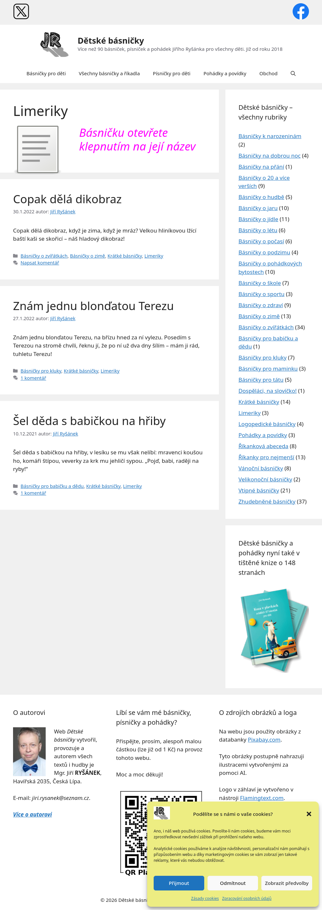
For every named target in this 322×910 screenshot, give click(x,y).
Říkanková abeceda (263, 446)
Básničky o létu (257, 230)
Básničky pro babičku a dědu (52, 486)
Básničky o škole (259, 283)
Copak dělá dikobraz (67, 198)
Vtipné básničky (258, 490)
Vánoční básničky (260, 468)
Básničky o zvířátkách (44, 256)
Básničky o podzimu (264, 252)
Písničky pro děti (172, 73)
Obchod (268, 73)
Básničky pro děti (46, 73)
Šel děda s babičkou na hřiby (89, 420)
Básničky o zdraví (260, 305)
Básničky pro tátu (261, 379)
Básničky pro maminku (268, 368)
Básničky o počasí (261, 241)
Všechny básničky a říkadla (109, 73)
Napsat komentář (40, 263)
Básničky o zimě (87, 256)
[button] (309, 814)
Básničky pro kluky (41, 371)
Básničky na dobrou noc (269, 155)
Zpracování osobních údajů (246, 898)
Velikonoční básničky (265, 479)
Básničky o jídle (258, 219)
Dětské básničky (111, 40)
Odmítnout (233, 883)
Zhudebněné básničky (267, 501)
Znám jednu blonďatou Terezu (93, 305)
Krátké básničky (125, 256)
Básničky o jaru (258, 208)
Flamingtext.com (262, 798)
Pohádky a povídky (225, 73)
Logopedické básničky (267, 424)
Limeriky (154, 256)
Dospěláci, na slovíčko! (267, 390)
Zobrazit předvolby (287, 883)
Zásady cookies (205, 898)
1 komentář (33, 378)
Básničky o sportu (261, 294)
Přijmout (179, 883)
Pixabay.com (264, 739)
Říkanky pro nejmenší (266, 457)
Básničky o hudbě (261, 197)
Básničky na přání (261, 166)
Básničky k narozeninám (269, 136)
